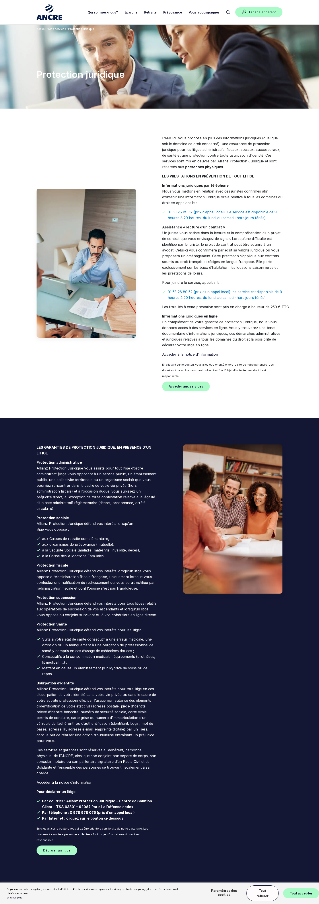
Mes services (57, 29)
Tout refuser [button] (262, 893)
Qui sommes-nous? (103, 12)
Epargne (131, 12)
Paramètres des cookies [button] (224, 892)
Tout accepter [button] (301, 893)
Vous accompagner (204, 12)
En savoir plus (14, 897)
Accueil (41, 29)
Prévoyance (172, 12)
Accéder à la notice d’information (190, 354)
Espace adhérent (259, 12)
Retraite (150, 12)
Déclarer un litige (56, 850)
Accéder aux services (186, 386)
